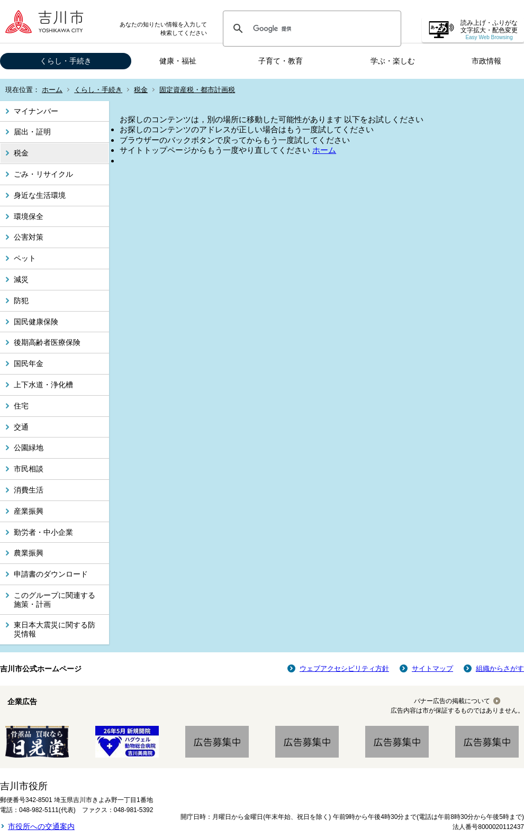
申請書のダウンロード (51, 574)
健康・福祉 (177, 61)
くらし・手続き (66, 61)
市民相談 (28, 468)
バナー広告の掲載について (452, 701)
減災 (21, 279)
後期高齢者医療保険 (47, 342)
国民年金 (28, 363)
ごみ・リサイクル (43, 174)
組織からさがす (500, 668)
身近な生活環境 (40, 195)
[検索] (310, 28)
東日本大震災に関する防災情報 (54, 629)
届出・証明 (32, 131)
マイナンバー (36, 111)
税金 (141, 90)
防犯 (21, 300)
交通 (21, 427)
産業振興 (28, 511)
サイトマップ (432, 668)
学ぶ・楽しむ (393, 61)
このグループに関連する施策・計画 (54, 599)
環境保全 (28, 216)
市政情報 (486, 61)
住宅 (21, 406)
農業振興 (28, 553)
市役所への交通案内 (41, 826)
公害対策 (28, 237)
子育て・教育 (280, 61)
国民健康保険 (36, 321)
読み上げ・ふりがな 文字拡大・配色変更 (489, 30)
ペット (25, 258)
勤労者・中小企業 (43, 532)
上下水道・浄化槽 (43, 384)
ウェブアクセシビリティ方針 (344, 668)
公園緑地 (28, 447)
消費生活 (28, 490)
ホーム (52, 90)
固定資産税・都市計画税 (197, 90)
